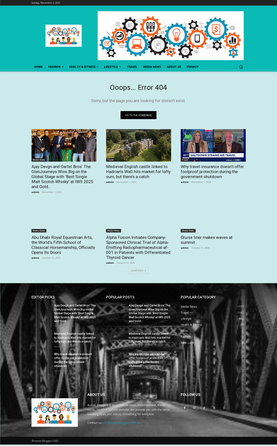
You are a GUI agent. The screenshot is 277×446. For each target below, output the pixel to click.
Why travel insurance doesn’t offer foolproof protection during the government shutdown (212, 173)
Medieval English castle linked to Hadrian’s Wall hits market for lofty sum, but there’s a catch (138, 173)
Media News (39, 161)
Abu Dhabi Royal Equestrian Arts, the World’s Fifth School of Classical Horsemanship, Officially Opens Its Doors (63, 246)
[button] (241, 67)
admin (35, 193)
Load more (138, 272)
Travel (110, 161)
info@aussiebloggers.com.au (121, 424)
